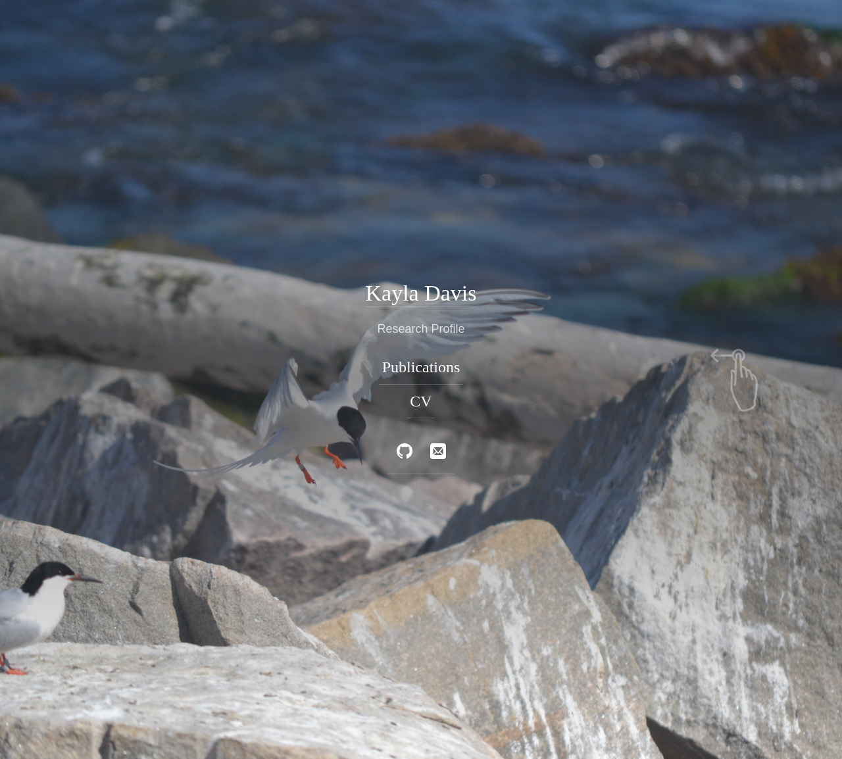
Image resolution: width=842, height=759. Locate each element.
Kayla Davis (420, 292)
